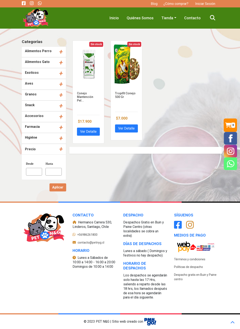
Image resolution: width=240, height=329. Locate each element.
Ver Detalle (88, 132)
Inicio (114, 18)
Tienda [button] (167, 18)
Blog (154, 4)
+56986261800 (87, 234)
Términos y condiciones (189, 259)
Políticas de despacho (188, 267)
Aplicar (57, 187)
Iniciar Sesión (204, 4)
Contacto (192, 18)
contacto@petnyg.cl (91, 242)
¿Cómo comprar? (175, 4)
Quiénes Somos (140, 18)
